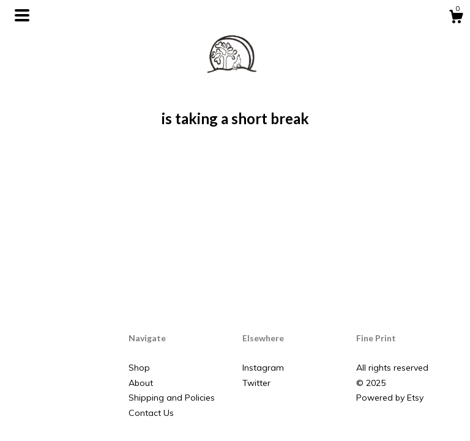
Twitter (256, 382)
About (141, 382)
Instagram (263, 367)
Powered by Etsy (389, 397)
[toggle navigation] (22, 15)
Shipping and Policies (172, 397)
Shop (139, 367)
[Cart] (456, 18)
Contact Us (151, 412)
